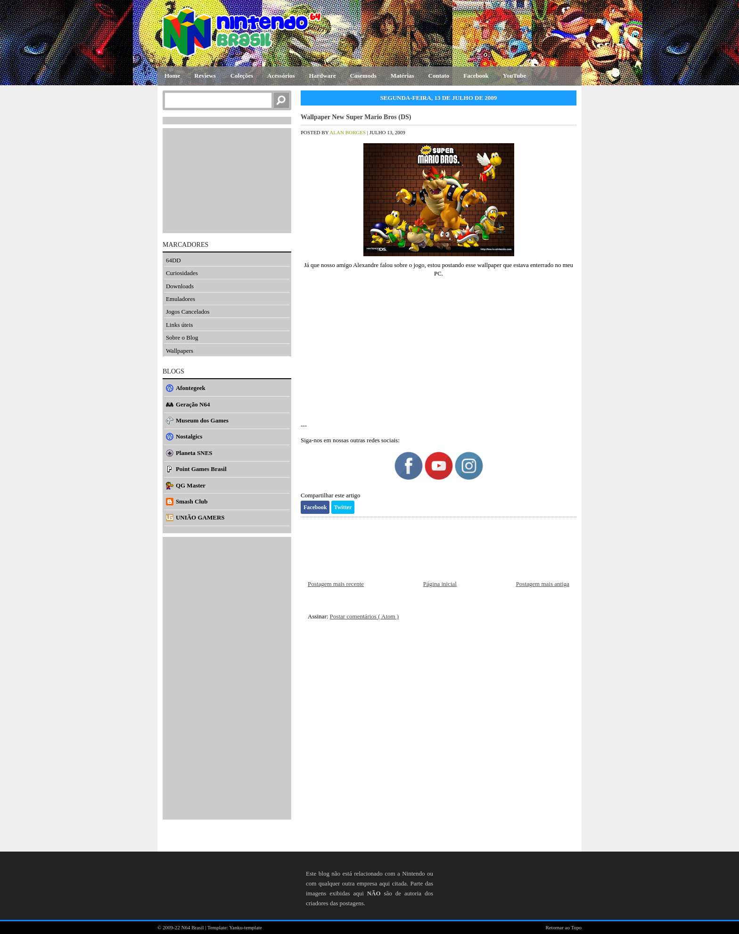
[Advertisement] (438, 349)
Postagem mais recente (336, 583)
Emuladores (180, 298)
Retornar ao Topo (563, 927)
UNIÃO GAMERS (200, 517)
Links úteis (179, 324)
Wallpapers (179, 350)
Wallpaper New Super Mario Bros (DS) (356, 117)
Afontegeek (190, 387)
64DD (173, 260)
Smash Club (192, 501)
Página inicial (440, 583)
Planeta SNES (194, 452)
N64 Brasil (193, 927)
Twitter (343, 507)
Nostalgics (189, 436)
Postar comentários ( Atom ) (364, 616)
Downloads (180, 286)
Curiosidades (182, 272)
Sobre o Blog (182, 337)
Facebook (315, 507)
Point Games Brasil (201, 468)
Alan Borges (348, 132)
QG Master (190, 485)
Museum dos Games (202, 420)
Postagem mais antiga (542, 583)
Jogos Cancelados (188, 311)
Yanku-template (245, 927)
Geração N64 (193, 404)
